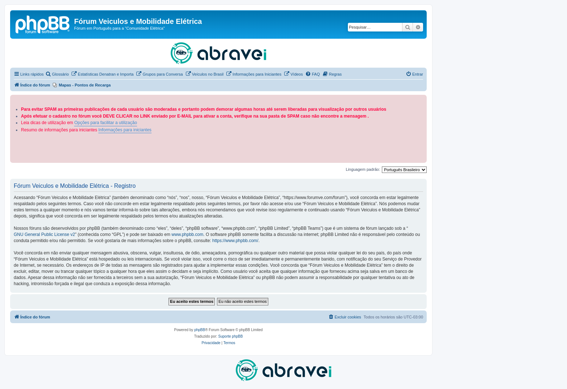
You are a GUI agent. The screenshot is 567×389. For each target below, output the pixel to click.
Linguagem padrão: (363, 169)
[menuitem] (57, 74)
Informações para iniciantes (125, 129)
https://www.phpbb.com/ (235, 240)
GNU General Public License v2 (44, 234)
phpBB (199, 330)
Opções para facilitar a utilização (105, 122)
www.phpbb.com (187, 234)
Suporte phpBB (230, 336)
